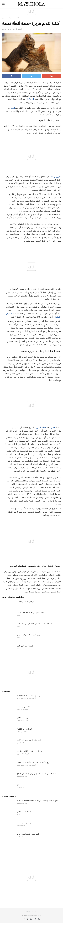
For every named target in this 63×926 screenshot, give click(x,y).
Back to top (31, 911)
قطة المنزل (41, 427)
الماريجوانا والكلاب (23, 718)
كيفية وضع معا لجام (24, 823)
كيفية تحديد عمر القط (25, 646)
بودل (18, 785)
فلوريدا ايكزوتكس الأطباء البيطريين (30, 751)
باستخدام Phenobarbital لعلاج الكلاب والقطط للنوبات (37, 800)
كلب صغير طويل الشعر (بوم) (28, 834)
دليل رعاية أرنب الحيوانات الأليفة (29, 740)
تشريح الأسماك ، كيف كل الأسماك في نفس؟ (34, 762)
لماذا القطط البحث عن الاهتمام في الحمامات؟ (34, 624)
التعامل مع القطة (23, 707)
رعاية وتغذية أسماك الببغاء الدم (28, 695)
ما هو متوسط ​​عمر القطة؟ (26, 601)
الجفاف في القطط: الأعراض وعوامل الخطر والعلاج (36, 774)
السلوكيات (29, 99)
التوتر (12, 108)
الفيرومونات (56, 176)
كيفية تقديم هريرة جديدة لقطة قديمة (31, 612)
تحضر (53, 427)
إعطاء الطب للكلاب (24, 812)
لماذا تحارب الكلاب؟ (24, 729)
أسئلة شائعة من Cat (11, 18)
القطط (16, 18)
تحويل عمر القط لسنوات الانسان (29, 635)
